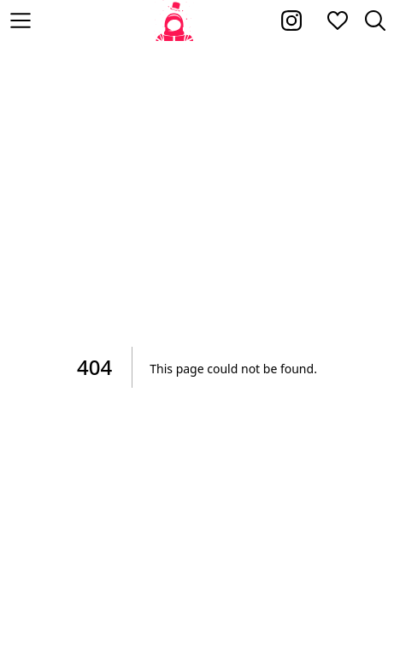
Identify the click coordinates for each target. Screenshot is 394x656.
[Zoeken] (375, 20)
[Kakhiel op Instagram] (291, 20)
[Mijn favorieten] (337, 20)
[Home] (175, 20)
